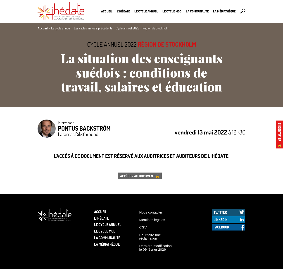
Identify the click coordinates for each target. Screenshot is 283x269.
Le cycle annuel (146, 11)
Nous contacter (150, 212)
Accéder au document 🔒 (139, 176)
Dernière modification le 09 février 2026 (155, 247)
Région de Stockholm (167, 44)
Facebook (221, 227)
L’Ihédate (123, 11)
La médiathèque (224, 11)
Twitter (220, 212)
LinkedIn (221, 219)
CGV (143, 227)
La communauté (197, 11)
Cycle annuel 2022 (112, 44)
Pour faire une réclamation (150, 236)
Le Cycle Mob (171, 11)
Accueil (106, 11)
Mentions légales (152, 220)
